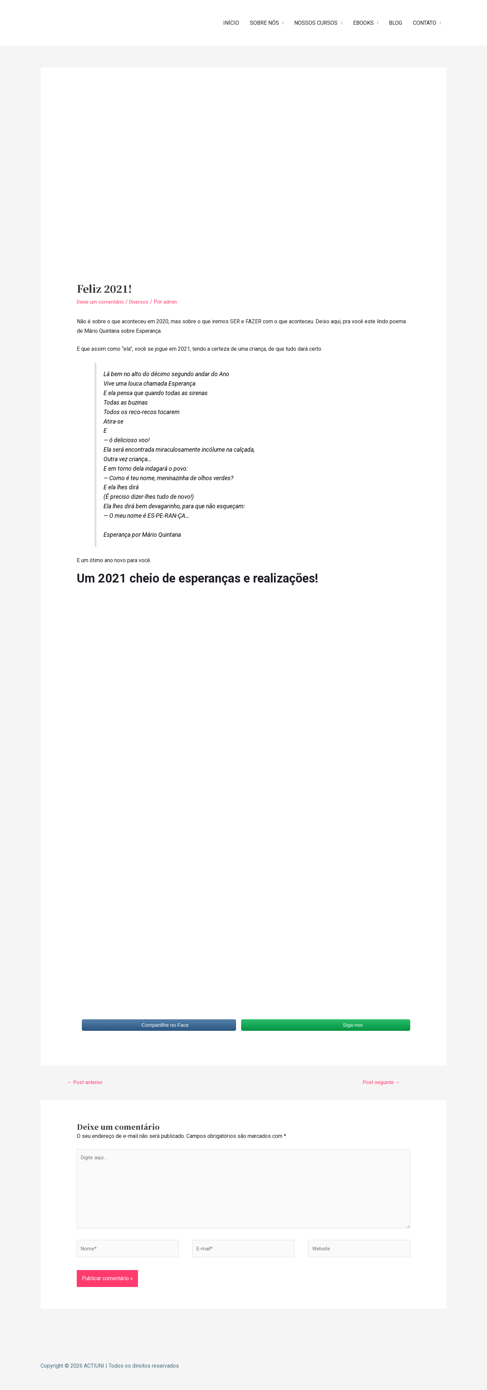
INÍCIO (231, 22)
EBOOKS (363, 22)
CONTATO (424, 22)
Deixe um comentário (102, 300)
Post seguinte (382, 1080)
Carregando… (185, 805)
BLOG (395, 22)
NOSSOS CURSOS (316, 22)
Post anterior (86, 1080)
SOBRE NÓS (264, 22)
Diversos (143, 300)
